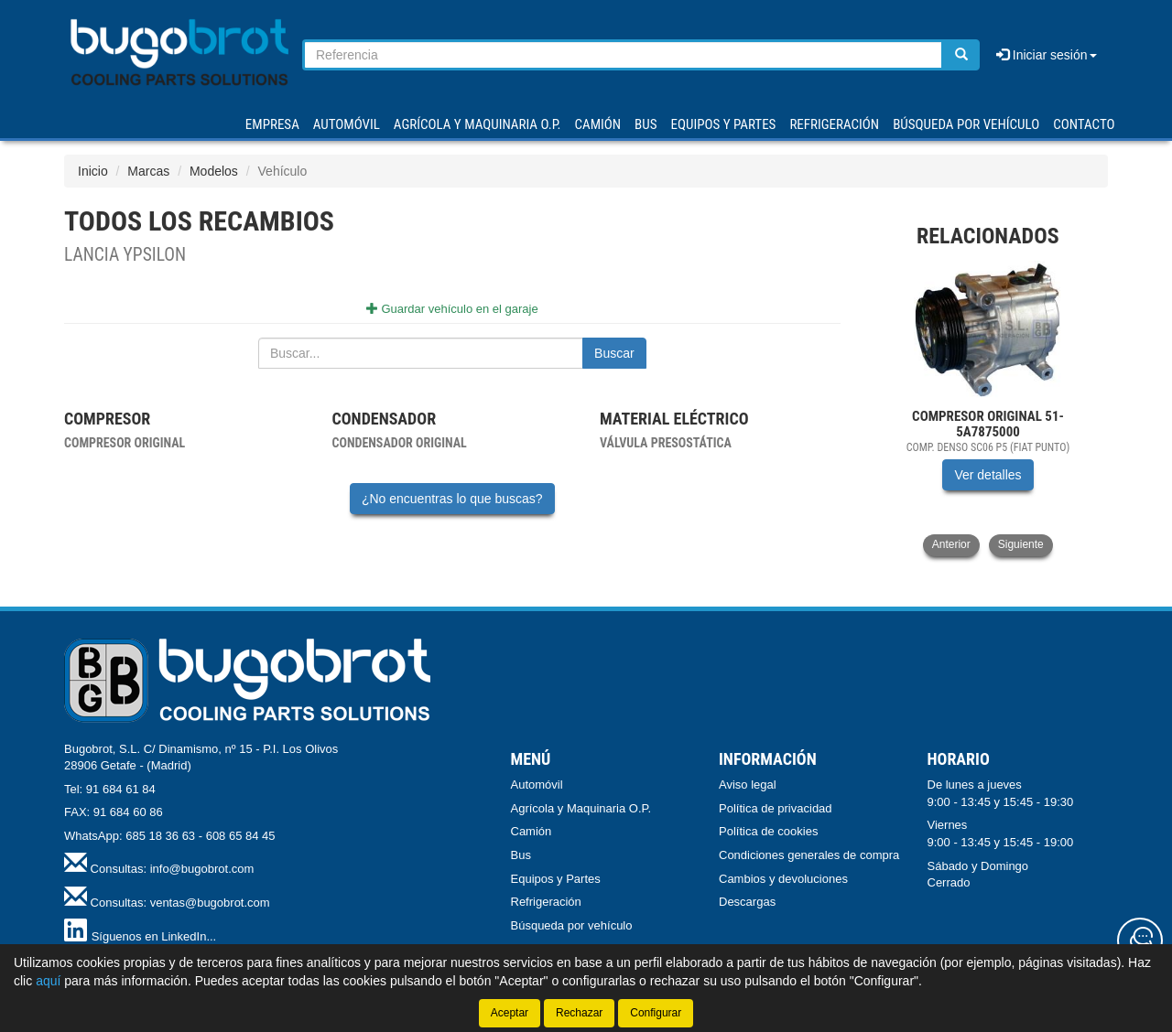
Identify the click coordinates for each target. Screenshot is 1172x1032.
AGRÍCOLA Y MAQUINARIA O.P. (477, 124)
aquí (48, 980)
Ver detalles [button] (987, 475)
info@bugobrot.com (202, 869)
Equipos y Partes (556, 879)
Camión (531, 831)
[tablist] (988, 408)
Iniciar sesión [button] (1046, 55)
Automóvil (537, 784)
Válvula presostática (666, 442)
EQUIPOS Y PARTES (723, 124)
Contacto (1083, 124)
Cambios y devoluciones (783, 879)
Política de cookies (768, 831)
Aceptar (509, 1012)
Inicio (93, 171)
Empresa (272, 124)
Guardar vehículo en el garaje (452, 309)
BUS (646, 124)
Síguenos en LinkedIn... (154, 936)
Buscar (614, 353)
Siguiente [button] (1021, 544)
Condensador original (398, 442)
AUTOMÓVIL (346, 124)
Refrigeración (546, 901)
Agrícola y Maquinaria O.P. (581, 808)
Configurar (655, 1012)
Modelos (214, 171)
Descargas (747, 901)
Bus (521, 855)
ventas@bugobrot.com (210, 902)
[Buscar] (961, 54)
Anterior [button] (951, 544)
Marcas (148, 171)
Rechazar (579, 1012)
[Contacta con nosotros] (1140, 940)
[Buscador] (623, 54)
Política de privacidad (775, 808)
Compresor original (124, 442)
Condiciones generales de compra (809, 855)
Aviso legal (747, 784)
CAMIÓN (598, 124)
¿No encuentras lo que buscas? (452, 498)
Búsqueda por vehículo (966, 124)
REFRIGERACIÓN (834, 124)
